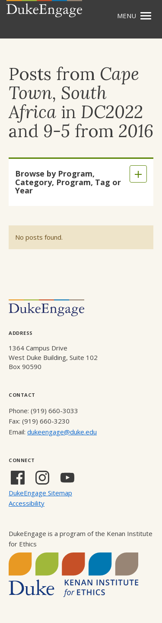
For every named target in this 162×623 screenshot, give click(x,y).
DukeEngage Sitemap (40, 492)
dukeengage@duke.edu (62, 431)
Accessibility (26, 503)
